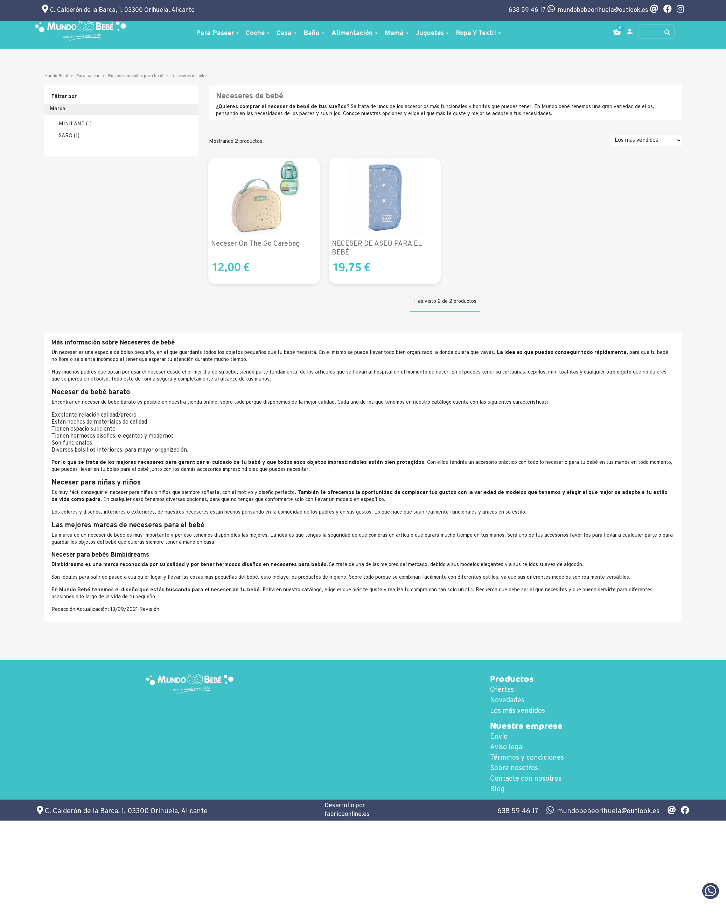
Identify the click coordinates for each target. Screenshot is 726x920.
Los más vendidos (517, 711)
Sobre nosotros (514, 768)
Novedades (507, 700)
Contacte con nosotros (525, 778)
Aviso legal (507, 747)
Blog (497, 789)
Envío (499, 736)
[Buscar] (656, 31)
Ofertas (502, 690)
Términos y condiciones (527, 757)
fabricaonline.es (347, 814)
